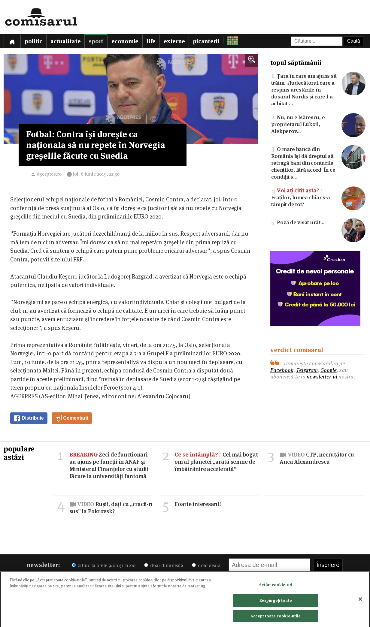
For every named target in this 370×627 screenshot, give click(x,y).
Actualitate (65, 41)
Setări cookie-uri (275, 586)
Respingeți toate (275, 602)
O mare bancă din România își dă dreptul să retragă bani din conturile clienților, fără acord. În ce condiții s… (318, 162)
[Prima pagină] (12, 41)
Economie (124, 41)
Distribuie (28, 418)
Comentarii (71, 418)
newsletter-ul (322, 376)
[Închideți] (360, 600)
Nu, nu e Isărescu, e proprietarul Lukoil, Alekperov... (318, 123)
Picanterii (206, 41)
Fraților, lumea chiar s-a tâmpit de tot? (318, 197)
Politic (33, 41)
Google (328, 370)
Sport (96, 41)
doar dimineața (163, 565)
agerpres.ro (49, 174)
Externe (174, 41)
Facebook (281, 370)
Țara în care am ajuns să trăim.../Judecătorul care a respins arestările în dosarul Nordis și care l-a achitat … (318, 89)
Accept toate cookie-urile (275, 617)
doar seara (206, 565)
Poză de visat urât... (318, 222)
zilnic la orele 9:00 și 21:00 (103, 565)
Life (151, 41)
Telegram (307, 370)
